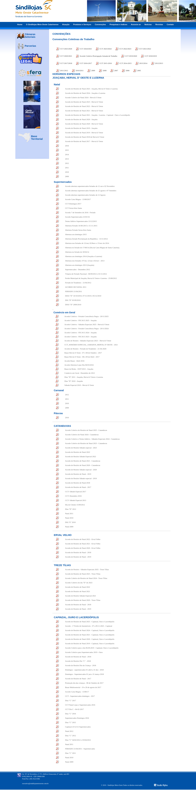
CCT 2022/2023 (125, 49)
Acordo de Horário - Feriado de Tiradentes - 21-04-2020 (85, 349)
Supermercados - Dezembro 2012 (77, 269)
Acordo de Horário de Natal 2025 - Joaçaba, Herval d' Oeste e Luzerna (91, 89)
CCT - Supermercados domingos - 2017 (80, 696)
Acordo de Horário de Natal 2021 (77, 591)
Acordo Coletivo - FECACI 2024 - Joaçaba (80, 333)
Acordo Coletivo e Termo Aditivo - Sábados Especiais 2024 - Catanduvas (92, 439)
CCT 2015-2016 (106, 63)
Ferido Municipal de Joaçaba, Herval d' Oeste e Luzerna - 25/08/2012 (91, 278)
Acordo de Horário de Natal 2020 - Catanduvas (82, 465)
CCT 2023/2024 (105, 49)
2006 (127, 70)
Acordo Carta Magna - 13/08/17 (77, 692)
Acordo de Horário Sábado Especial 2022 (80, 456)
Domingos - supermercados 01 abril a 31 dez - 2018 (84, 670)
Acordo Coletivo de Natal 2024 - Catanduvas (82, 435)
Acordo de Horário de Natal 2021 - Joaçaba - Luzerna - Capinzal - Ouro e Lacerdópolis (97, 115)
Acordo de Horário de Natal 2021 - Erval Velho (82, 544)
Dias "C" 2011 (70, 753)
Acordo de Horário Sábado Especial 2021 (80, 596)
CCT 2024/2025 (86, 49)
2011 (67, 168)
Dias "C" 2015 (70, 722)
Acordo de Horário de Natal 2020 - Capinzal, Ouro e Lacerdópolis (89, 639)
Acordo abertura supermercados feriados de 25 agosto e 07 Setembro (90, 191)
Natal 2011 (69, 513)
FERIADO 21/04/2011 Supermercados (80, 749)
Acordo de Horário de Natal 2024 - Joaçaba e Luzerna (85, 93)
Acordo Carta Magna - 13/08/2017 (78, 199)
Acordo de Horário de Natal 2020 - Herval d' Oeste (84, 124)
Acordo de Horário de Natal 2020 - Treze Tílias (82, 600)
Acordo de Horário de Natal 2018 (77, 483)
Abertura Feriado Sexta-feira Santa (78, 230)
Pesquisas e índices (118, 24)
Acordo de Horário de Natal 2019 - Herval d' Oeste (84, 133)
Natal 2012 (69, 731)
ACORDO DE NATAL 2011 (75, 287)
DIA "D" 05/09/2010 (72, 300)
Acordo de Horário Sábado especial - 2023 (81, 448)
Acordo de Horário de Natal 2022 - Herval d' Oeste (84, 106)
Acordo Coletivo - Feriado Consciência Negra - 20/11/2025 (86, 316)
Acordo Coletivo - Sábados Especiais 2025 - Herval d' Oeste (86, 324)
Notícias (148, 24)
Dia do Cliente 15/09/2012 (75, 505)
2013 (67, 159)
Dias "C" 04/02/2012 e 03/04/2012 (78, 740)
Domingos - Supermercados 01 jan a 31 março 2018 (84, 674)
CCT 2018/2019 (151, 56)
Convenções (100, 24)
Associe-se (136, 24)
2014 (67, 154)
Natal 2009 (69, 527)
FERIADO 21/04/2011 (73, 291)
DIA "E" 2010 (70, 522)
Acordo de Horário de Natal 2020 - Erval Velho (82, 548)
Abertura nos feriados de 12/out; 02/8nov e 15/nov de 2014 (87, 243)
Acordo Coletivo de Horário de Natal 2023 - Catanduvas (86, 443)
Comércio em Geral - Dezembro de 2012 (79, 373)
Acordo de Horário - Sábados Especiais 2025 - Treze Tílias (87, 569)
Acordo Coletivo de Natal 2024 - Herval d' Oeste (83, 97)
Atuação (65, 24)
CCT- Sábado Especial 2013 (75, 500)
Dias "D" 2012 (70, 509)
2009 (93, 70)
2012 (67, 163)
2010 (67, 172)
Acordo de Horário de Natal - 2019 (78, 474)
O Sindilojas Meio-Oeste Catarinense (42, 24)
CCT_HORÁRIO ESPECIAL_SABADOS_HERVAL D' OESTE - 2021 (91, 345)
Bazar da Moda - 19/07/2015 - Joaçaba (78, 369)
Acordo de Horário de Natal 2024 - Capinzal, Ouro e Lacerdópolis (89, 630)
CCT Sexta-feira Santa (73, 208)
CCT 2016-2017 (86, 63)
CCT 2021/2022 (145, 49)
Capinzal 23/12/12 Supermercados (78, 727)
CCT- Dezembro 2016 (73, 496)
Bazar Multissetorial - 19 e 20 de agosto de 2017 (83, 687)
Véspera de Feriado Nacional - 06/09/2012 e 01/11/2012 (86, 274)
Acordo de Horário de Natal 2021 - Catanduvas (82, 461)
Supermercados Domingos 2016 (77, 718)
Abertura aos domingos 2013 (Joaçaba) (79, 265)
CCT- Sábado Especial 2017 (75, 492)
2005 (139, 70)
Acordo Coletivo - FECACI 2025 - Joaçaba (80, 320)
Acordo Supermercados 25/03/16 (77, 217)
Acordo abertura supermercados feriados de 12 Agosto (85, 195)
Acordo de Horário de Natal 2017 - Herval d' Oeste (84, 141)
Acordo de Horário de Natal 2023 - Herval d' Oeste (84, 102)
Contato (170, 24)
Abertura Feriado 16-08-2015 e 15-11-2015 (81, 226)
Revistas (159, 24)
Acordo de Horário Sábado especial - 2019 (81, 478)
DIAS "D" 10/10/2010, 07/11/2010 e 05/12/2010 (83, 296)
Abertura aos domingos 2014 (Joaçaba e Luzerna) (83, 256)
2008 (104, 70)
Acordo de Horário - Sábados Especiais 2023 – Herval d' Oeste (87, 341)
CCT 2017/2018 (66, 63)
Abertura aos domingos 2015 (76, 234)
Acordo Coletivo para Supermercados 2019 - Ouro (84, 652)
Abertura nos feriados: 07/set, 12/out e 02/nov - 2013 (84, 261)
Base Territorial (37, 137)
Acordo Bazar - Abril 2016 (74, 361)
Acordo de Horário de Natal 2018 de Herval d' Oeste (84, 137)
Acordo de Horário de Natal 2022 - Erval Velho (82, 539)
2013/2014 (143, 63)
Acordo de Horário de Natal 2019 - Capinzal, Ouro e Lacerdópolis (89, 643)
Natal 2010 (69, 518)
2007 (116, 70)
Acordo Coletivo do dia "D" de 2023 (78, 583)
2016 (67, 146)
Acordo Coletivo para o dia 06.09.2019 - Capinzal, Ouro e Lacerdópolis (91, 648)
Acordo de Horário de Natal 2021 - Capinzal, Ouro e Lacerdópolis (89, 635)
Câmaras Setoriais (30, 35)
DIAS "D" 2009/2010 (73, 305)
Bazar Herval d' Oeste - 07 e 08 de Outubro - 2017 (83, 353)
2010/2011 (80, 70)
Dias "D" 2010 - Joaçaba (73, 381)
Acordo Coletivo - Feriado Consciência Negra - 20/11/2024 (86, 328)
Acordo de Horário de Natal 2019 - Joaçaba (81, 128)
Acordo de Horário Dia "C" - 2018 (78, 661)
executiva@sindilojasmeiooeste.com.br (35, 783)
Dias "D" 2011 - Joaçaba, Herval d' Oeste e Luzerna (83, 377)
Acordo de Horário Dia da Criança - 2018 (80, 665)
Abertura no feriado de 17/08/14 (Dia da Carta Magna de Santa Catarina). (92, 248)
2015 (67, 150)
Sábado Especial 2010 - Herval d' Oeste (79, 385)
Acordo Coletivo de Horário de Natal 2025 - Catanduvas (86, 430)
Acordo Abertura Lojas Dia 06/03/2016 (79, 365)
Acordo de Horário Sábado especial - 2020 (81, 470)
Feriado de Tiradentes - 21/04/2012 (78, 283)
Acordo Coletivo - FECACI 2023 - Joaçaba (80, 337)
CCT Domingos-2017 (73, 204)
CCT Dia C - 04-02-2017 (74, 709)
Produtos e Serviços (82, 24)
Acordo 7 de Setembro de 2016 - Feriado (80, 212)
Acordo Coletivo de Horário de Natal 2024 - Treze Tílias (86, 578)
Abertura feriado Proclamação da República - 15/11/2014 (86, 239)
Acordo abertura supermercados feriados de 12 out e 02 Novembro (90, 186)
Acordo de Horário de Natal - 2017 (78, 487)
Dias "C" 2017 (70, 700)
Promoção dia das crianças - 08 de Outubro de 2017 (84, 683)
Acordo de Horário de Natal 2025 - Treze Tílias (82, 574)
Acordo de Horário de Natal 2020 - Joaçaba (81, 119)
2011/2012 (64, 70)
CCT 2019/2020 (131, 56)
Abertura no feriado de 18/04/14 (77, 252)
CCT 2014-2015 (125, 63)
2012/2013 (159, 63)
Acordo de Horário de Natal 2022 (77, 452)
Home (19, 24)
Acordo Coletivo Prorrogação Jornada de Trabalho (98, 56)
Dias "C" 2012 (70, 736)
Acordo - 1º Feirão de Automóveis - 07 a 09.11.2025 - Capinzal (88, 626)
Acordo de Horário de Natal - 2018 (78, 552)
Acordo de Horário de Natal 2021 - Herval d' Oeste (84, 111)
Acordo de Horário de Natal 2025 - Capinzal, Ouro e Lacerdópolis (89, 622)
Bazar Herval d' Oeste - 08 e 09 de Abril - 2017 (82, 357)
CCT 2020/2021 (66, 56)
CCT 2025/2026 (66, 49)
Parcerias (30, 45)
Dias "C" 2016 (70, 714)
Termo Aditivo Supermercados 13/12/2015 (81, 221)
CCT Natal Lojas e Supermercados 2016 (80, 705)
